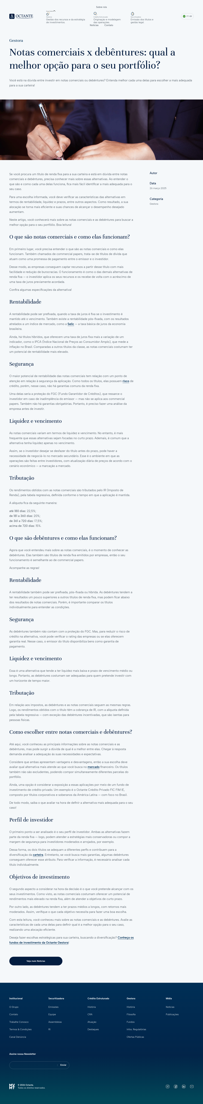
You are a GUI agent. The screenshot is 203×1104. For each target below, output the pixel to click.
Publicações (172, 1014)
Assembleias (55, 1022)
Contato (108, 25)
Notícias (94, 25)
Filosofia (131, 1014)
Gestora (16, 40)
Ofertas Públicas (135, 1037)
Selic (71, 324)
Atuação (92, 1022)
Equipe (52, 1014)
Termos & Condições (20, 1029)
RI (49, 1029)
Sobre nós (101, 7)
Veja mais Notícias (31, 961)
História (92, 1007)
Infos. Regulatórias (136, 1029)
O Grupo (14, 1007)
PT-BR (187, 16)
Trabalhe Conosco (19, 1022)
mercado (94, 767)
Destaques (93, 1029)
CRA (90, 1014)
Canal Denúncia (17, 1037)
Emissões (53, 1007)
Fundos (131, 1022)
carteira (38, 855)
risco (126, 381)
